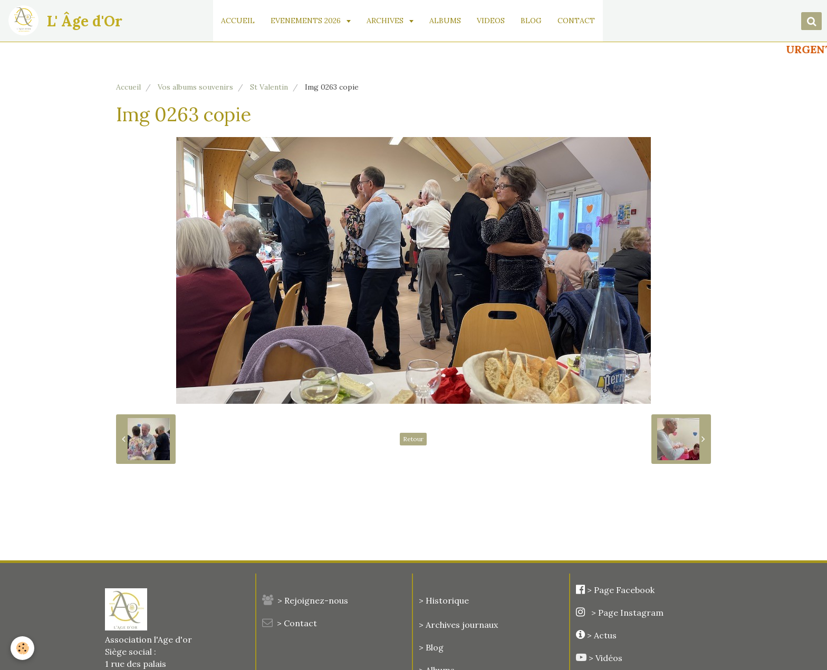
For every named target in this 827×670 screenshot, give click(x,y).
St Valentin (269, 87)
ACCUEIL (238, 20)
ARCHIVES (386, 20)
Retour (413, 439)
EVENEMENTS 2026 (307, 20)
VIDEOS (491, 20)
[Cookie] (22, 648)
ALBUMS (445, 20)
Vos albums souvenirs (195, 87)
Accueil (128, 87)
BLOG (531, 20)
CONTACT (576, 20)
